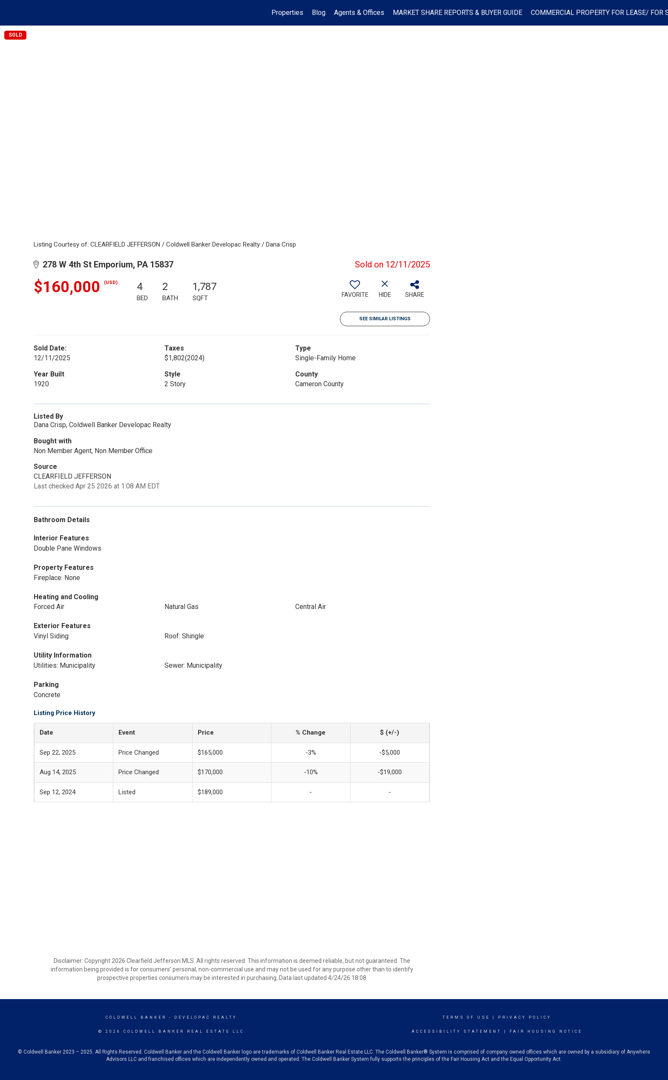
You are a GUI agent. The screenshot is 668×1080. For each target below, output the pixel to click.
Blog (318, 13)
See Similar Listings (385, 319)
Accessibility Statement (456, 1031)
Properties (287, 13)
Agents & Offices (359, 13)
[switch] (355, 292)
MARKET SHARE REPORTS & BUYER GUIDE (457, 13)
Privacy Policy (524, 1017)
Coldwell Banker (136, 1017)
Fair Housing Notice (546, 1031)
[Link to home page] (10, 13)
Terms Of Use (466, 1017)
